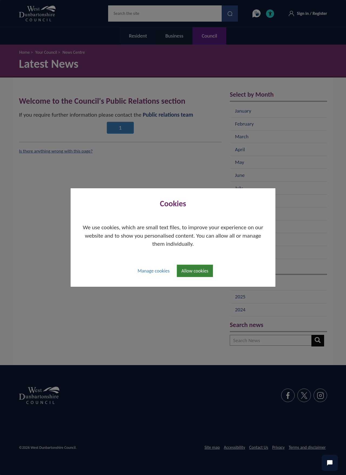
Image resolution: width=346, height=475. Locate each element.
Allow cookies (194, 271)
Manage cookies (153, 271)
